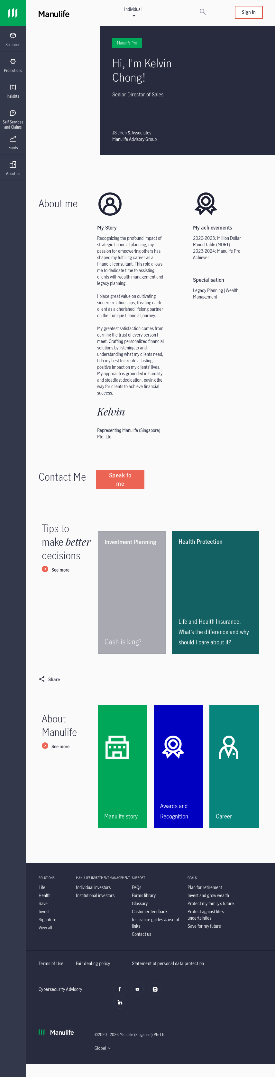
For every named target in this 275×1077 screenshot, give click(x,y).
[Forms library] (144, 895)
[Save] (43, 903)
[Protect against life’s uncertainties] (206, 914)
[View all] (45, 928)
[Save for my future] (204, 926)
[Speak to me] (120, 479)
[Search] (202, 12)
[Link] (13, 13)
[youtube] (139, 992)
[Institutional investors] (95, 895)
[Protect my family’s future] (211, 903)
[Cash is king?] (132, 592)
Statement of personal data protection (168, 963)
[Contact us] (141, 934)
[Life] (42, 887)
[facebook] (121, 992)
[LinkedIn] (121, 1005)
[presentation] (13, 39)
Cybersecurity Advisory (60, 989)
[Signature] (47, 919)
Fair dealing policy (93, 963)
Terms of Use (51, 963)
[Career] (234, 766)
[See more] (55, 570)
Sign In (249, 12)
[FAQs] (136, 887)
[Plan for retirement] (205, 887)
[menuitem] (13, 40)
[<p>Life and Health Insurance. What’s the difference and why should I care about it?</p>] (215, 592)
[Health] (44, 895)
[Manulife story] (122, 766)
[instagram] (157, 992)
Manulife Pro (114, 42)
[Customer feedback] (150, 911)
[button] (133, 12)
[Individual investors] (93, 887)
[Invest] (44, 911)
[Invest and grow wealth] (208, 895)
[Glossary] (140, 903)
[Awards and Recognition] (178, 766)
